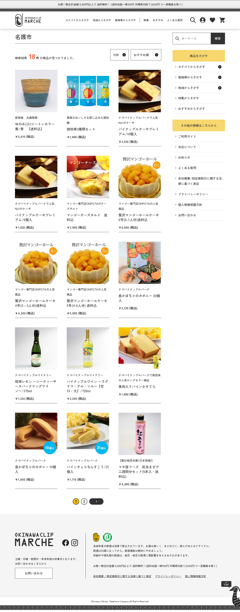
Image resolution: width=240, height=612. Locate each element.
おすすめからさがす (191, 110)
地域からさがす (102, 22)
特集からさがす (188, 100)
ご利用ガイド (187, 138)
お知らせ (184, 159)
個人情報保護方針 (190, 206)
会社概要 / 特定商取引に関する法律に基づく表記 (122, 578)
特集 (146, 22)
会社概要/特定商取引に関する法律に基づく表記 (200, 183)
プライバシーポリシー (193, 196)
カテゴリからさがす (77, 22)
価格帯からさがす (125, 22)
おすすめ (158, 22)
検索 (218, 40)
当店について (187, 149)
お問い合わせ (187, 217)
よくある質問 (175, 22)
